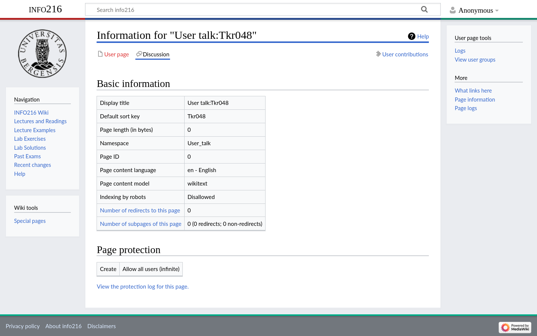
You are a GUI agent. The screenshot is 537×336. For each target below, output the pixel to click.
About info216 (63, 326)
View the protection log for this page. (143, 286)
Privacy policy (23, 326)
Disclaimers (101, 326)
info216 (45, 9)
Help (423, 36)
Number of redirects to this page (140, 210)
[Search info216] (262, 9)
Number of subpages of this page (141, 223)
